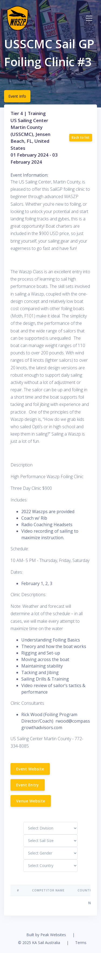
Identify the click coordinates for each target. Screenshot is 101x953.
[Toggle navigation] (89, 18)
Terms (80, 942)
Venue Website (30, 800)
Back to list (81, 137)
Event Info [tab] (17, 96)
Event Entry (27, 784)
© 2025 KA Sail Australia (39, 942)
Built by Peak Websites (46, 934)
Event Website (30, 768)
